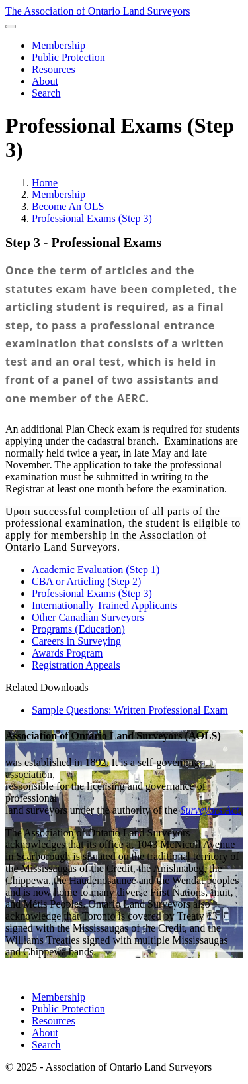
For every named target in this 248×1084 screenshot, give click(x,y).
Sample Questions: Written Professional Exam (130, 710)
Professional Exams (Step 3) (92, 218)
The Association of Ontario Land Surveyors (97, 11)
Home (45, 182)
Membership (58, 194)
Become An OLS (68, 206)
